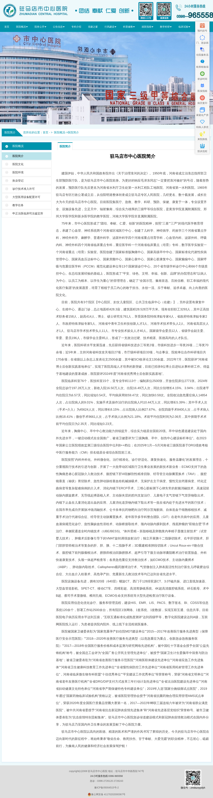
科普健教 (129, 26)
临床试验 (184, 26)
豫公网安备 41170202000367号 (107, 794)
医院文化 (18, 164)
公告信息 (59, 26)
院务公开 (40, 26)
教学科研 (166, 26)
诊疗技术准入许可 (23, 188)
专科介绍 (76, 26)
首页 (6, 26)
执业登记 (18, 180)
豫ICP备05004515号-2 (106, 787)
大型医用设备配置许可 (26, 197)
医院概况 (22, 26)
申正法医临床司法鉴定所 (27, 213)
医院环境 (18, 172)
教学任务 (18, 205)
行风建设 (110, 26)
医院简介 (73, 132)
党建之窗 (93, 26)
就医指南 (147, 26)
